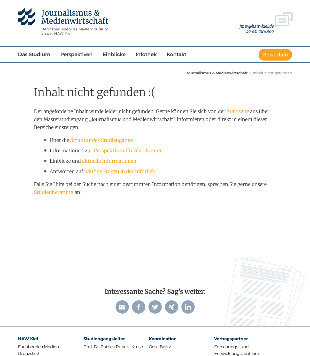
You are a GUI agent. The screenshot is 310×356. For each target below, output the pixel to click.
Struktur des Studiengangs (101, 140)
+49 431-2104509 (258, 32)
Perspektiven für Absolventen (128, 150)
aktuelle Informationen (109, 161)
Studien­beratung (53, 192)
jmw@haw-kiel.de (256, 26)
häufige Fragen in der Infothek (119, 171)
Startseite (238, 111)
